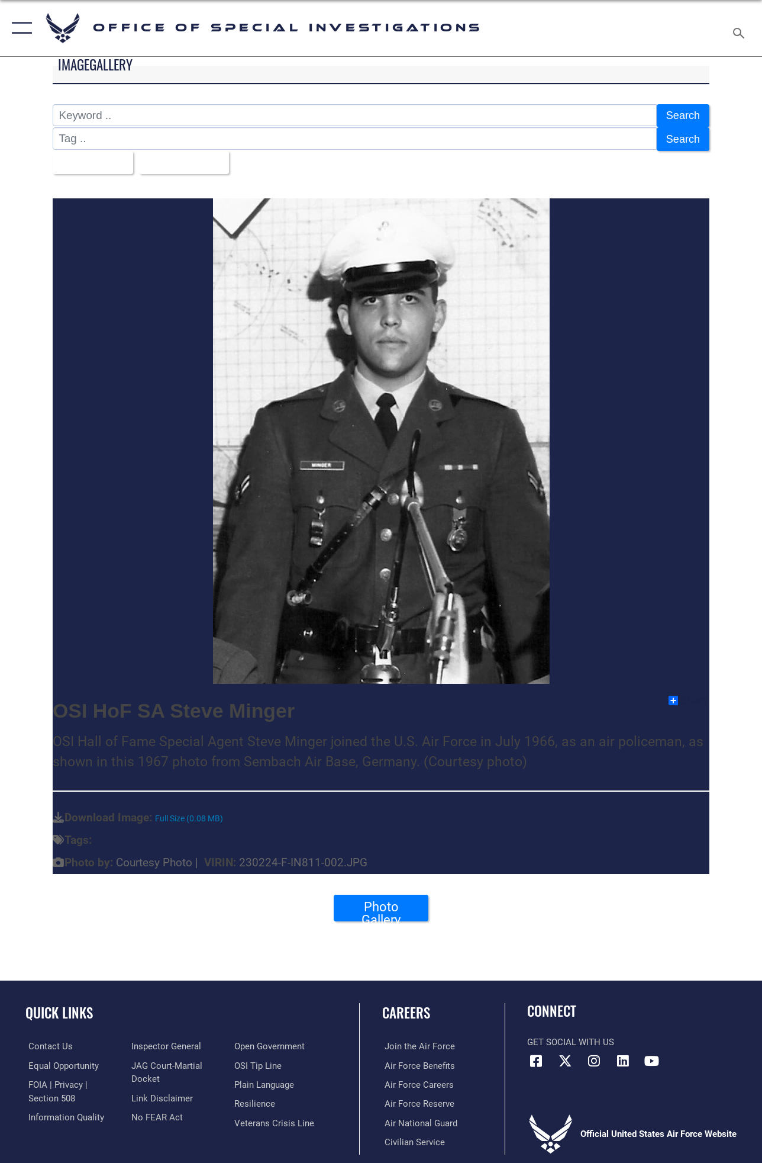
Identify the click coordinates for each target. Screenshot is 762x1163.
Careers (406, 1010)
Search (682, 115)
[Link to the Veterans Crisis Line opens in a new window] (275, 1119)
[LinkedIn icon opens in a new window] (623, 1057)
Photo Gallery (381, 907)
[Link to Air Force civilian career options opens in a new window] (412, 1138)
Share (688, 697)
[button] (19, 28)
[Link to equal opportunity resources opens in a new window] (60, 1062)
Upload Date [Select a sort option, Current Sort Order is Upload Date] (183, 159)
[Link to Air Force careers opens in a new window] (416, 1081)
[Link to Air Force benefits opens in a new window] (417, 1062)
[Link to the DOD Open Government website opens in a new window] (270, 1043)
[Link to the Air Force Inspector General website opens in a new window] (165, 1043)
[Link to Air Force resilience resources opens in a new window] (255, 1100)
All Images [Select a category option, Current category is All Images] (89, 159)
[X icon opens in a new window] (565, 1057)
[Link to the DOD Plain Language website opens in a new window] (265, 1081)
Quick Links (59, 1010)
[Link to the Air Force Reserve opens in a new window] (417, 1100)
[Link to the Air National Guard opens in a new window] (418, 1119)
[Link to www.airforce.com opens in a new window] (417, 1043)
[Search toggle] (741, 28)
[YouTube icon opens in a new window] (652, 1057)
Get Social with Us (570, 1039)
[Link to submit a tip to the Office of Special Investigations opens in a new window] (259, 1062)
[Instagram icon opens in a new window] (594, 1057)
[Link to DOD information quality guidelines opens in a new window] (63, 1114)
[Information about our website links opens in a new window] (161, 1095)
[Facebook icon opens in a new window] (536, 1057)
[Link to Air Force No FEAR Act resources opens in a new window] (156, 1114)
